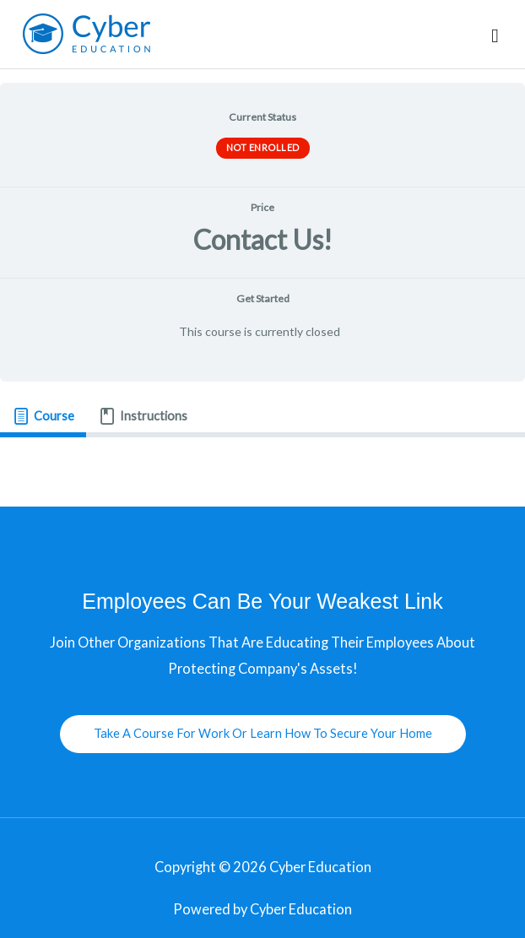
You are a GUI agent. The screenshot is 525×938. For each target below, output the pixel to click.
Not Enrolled (263, 147)
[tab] (43, 417)
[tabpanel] (262, 465)
